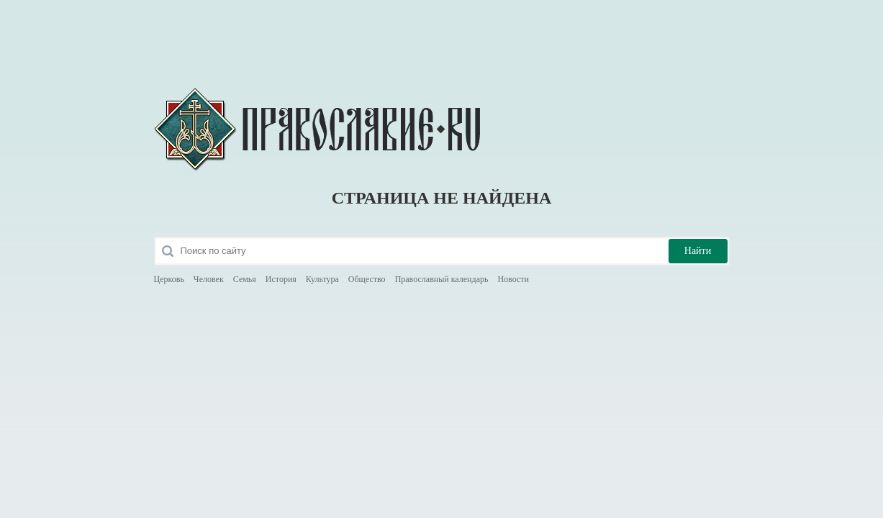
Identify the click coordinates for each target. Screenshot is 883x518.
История (281, 279)
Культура (322, 279)
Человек (209, 279)
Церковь (169, 279)
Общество (367, 279)
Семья (244, 279)
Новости (513, 279)
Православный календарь (442, 279)
